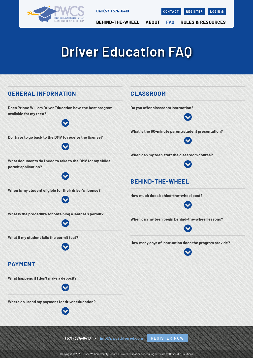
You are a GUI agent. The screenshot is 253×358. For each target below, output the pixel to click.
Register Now (167, 338)
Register (194, 11)
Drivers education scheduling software (142, 354)
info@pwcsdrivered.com (121, 338)
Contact (171, 11)
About (153, 22)
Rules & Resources (203, 22)
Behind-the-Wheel (118, 22)
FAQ (170, 22)
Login (217, 11)
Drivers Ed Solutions (181, 354)
